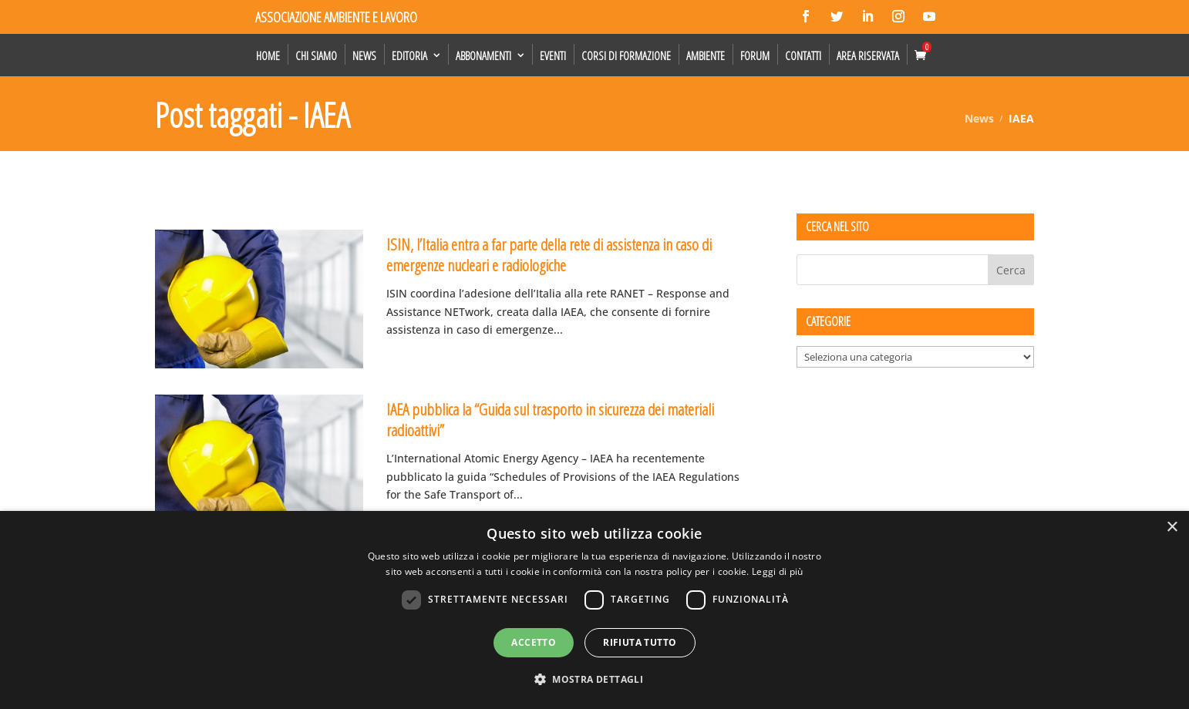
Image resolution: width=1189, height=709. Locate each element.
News (364, 55)
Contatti (803, 55)
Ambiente (705, 55)
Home (268, 55)
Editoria (409, 55)
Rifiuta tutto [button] (639, 642)
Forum (755, 55)
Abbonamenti (483, 55)
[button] (594, 680)
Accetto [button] (533, 642)
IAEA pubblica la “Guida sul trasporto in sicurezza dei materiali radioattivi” (550, 419)
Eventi (553, 55)
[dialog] (594, 610)
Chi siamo (316, 55)
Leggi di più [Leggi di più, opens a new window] (777, 571)
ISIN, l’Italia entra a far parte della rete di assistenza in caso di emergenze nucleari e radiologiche (549, 255)
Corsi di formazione (626, 55)
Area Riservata (868, 55)
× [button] (1171, 527)
